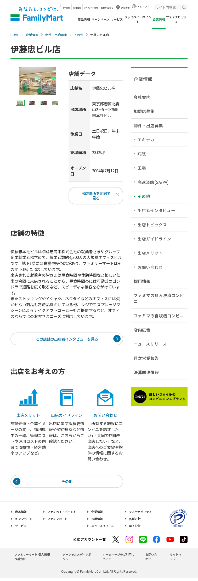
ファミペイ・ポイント (138, 19)
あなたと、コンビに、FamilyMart (36, 14)
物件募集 (66, 7)
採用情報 (77, 7)
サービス (117, 19)
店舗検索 (125, 7)
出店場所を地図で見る (99, 196)
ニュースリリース (150, 344)
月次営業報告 (146, 358)
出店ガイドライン (154, 238)
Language (141, 6)
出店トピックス (152, 224)
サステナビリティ (176, 19)
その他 (78, 35)
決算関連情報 (146, 372)
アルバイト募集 (91, 7)
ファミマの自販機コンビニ (159, 315)
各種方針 (134, 522)
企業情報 (32, 35)
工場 (142, 168)
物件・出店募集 (56, 35)
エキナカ (146, 139)
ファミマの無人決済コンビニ (159, 298)
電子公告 (134, 529)
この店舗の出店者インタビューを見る (67, 340)
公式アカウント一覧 (89, 542)
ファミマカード (57, 522)
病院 (142, 153)
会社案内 (142, 97)
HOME (14, 35)
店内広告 (142, 329)
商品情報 (84, 19)
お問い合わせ (107, 7)
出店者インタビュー (156, 210)
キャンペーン (100, 19)
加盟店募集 (144, 111)
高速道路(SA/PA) (153, 182)
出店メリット (150, 253)
